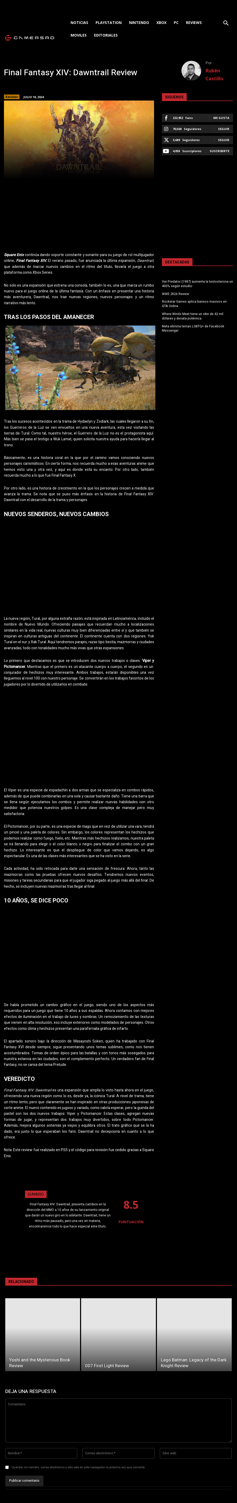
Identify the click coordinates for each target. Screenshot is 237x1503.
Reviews (11, 96)
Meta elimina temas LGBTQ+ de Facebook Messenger (193, 328)
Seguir (223, 129)
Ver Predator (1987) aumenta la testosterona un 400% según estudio (197, 283)
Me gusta (221, 118)
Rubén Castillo (214, 74)
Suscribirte (219, 151)
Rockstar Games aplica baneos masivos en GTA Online (194, 303)
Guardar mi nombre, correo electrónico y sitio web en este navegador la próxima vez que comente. (78, 1467)
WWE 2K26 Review (175, 294)
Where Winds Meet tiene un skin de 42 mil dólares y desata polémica (192, 316)
